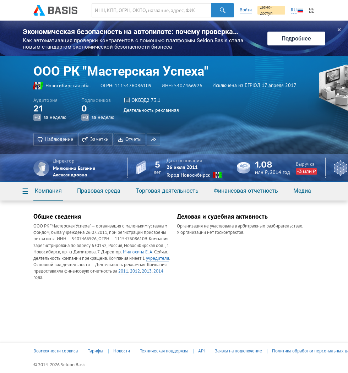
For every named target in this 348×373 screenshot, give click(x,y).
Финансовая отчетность (246, 190)
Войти (246, 10)
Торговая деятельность (167, 190)
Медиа (302, 190)
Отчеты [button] (129, 139)
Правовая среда (98, 190)
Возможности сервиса (55, 351)
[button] (153, 139)
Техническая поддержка (164, 351)
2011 (123, 271)
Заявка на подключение (238, 351)
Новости (121, 351)
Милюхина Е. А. (138, 252)
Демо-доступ (266, 10)
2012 (135, 271)
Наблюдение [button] (55, 139)
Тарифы (95, 351)
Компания (48, 190)
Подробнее (296, 38)
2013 (147, 271)
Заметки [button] (95, 139)
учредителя (157, 258)
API (201, 351)
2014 (158, 271)
